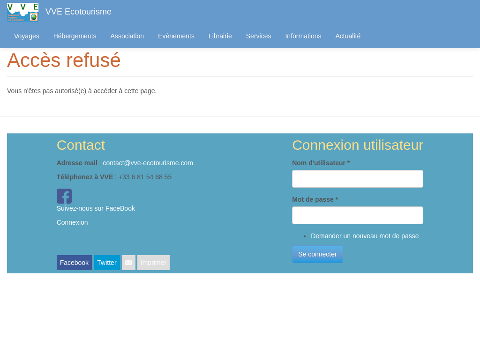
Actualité (348, 36)
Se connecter (317, 254)
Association (127, 36)
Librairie (220, 36)
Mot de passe (315, 199)
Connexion (72, 222)
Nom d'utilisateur (321, 163)
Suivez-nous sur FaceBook (96, 208)
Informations (303, 36)
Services (258, 36)
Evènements (176, 36)
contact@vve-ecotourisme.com (148, 163)
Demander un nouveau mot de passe (365, 236)
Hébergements (75, 36)
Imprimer (153, 262)
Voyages (26, 36)
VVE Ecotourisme (78, 11)
